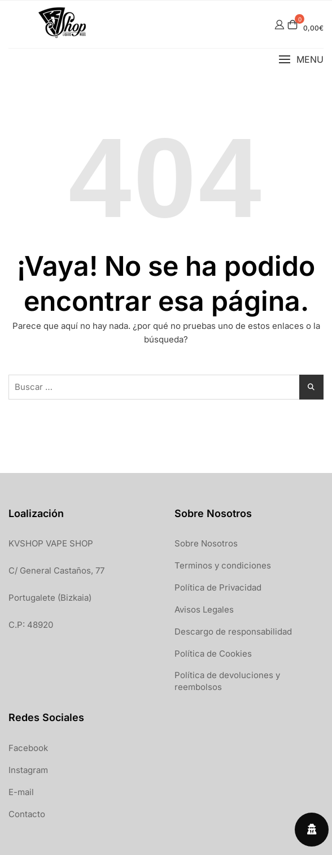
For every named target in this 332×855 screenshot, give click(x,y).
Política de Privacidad (217, 587)
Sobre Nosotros (206, 543)
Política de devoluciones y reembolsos (227, 681)
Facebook (28, 748)
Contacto (26, 814)
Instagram (28, 770)
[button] (301, 59)
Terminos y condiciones (222, 565)
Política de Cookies (213, 653)
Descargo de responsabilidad (233, 631)
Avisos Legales (204, 609)
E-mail (21, 792)
